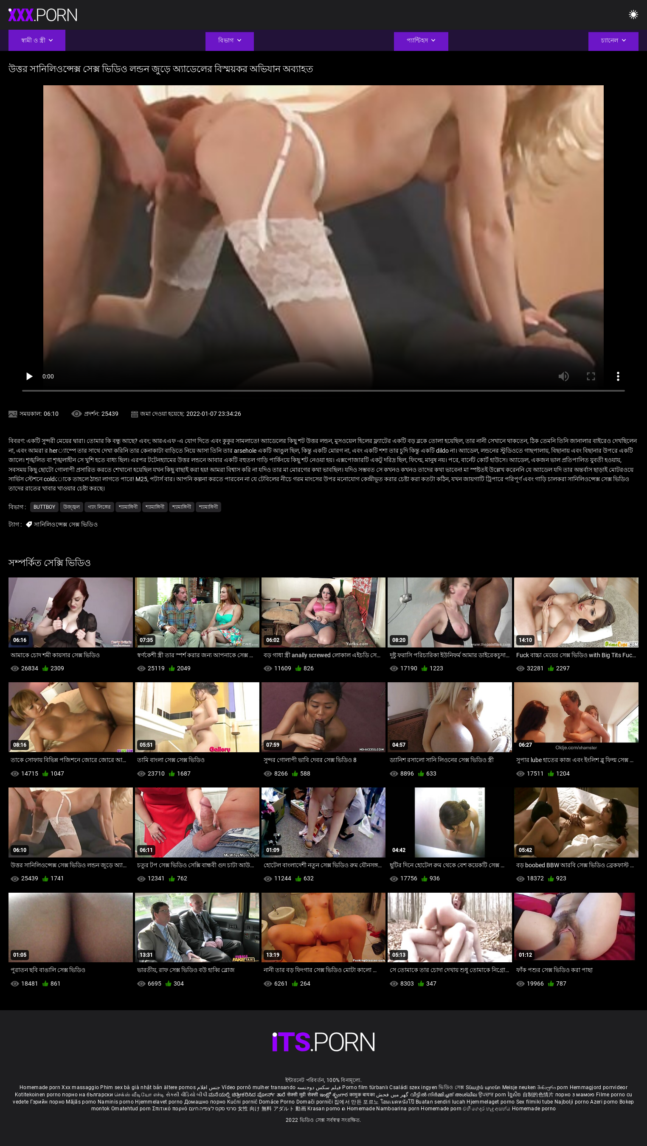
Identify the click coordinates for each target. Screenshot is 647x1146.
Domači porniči (315, 1102)
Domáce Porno (277, 1102)
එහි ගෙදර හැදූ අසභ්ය (487, 1109)
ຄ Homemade (359, 1109)
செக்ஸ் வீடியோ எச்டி (139, 1095)
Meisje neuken (519, 1087)
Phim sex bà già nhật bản (131, 1087)
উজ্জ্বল (71, 507)
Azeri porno (604, 1102)
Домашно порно (205, 1102)
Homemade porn (41, 1087)
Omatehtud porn (131, 1109)
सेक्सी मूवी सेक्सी (302, 1095)
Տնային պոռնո (484, 1087)
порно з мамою (575, 1095)
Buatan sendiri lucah (441, 1102)
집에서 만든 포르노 (357, 1102)
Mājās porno (82, 1102)
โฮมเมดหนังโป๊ (398, 1102)
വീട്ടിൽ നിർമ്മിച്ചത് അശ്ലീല (444, 1095)
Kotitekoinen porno (38, 1095)
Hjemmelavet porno (159, 1102)
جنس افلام (208, 1087)
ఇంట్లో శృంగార (334, 1095)
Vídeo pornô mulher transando (258, 1087)
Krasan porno (324, 1109)
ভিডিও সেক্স (451, 1087)
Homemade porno (534, 1109)
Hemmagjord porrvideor (598, 1087)
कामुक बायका (362, 1095)
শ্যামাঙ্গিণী (128, 507)
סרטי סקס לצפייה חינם (212, 1109)
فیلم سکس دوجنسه (319, 1087)
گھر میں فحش (393, 1095)
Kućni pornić (243, 1102)
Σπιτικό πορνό (170, 1109)
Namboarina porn (398, 1109)
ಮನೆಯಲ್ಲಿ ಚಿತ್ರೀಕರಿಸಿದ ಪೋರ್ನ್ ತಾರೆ (247, 1095)
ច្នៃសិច (515, 1095)
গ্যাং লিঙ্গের (99, 507)
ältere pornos (180, 1087)
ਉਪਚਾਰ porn (493, 1095)
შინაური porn (553, 1087)
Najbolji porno (571, 1102)
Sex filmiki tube (534, 1102)
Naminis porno (116, 1102)
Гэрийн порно (48, 1102)
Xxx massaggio (80, 1087)
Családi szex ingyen (413, 1087)
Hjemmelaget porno (491, 1102)
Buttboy (44, 507)
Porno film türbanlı (365, 1087)
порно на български (87, 1095)
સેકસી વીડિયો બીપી (186, 1095)
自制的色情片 (539, 1095)
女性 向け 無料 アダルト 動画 (272, 1109)
